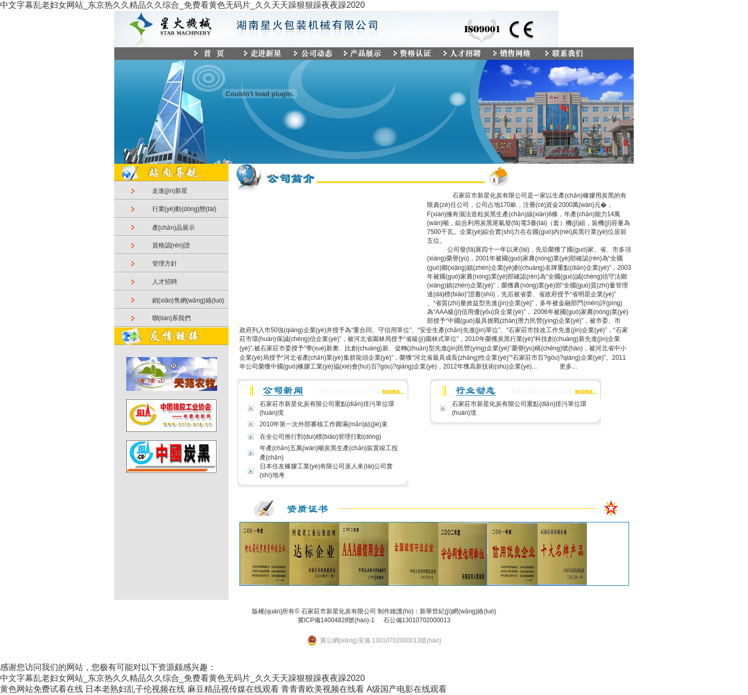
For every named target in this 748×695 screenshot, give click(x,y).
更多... (567, 366)
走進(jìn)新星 (170, 190)
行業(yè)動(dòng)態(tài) (184, 209)
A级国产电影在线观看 (407, 689)
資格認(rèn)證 (171, 245)
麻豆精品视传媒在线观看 (233, 689)
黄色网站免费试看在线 (41, 689)
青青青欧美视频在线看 (322, 689)
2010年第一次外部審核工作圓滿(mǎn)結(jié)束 (324, 424)
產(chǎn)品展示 (173, 227)
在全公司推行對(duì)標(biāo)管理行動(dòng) (320, 436)
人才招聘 (164, 281)
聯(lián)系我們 (171, 318)
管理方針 (164, 263)
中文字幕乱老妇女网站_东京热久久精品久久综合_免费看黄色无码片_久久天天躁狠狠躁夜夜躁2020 (182, 5)
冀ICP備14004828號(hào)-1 (336, 620)
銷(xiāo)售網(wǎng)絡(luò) (188, 300)
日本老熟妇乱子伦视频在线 (135, 689)
